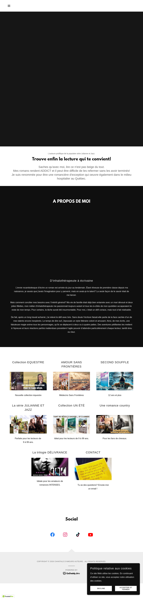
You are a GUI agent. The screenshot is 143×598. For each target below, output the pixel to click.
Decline (101, 588)
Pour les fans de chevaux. (115, 438)
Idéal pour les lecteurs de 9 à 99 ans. (71, 438)
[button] (9, 5)
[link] (52, 535)
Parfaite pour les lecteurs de (28, 438)
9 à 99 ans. (28, 442)
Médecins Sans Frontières (71, 395)
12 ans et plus (114, 395)
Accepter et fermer (126, 588)
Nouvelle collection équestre (28, 395)
